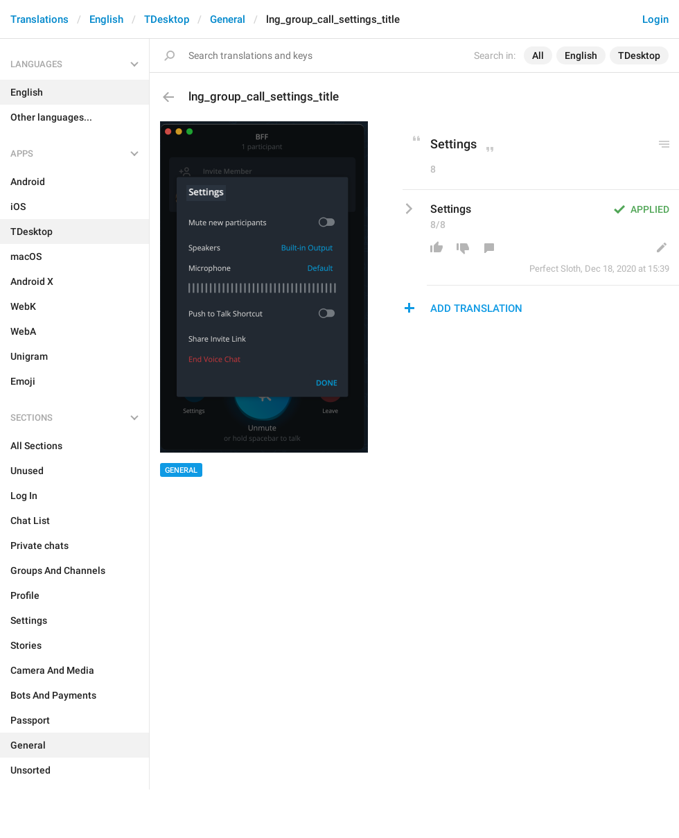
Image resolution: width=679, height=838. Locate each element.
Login (655, 19)
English (106, 19)
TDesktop (166, 19)
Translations (39, 19)
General (227, 19)
